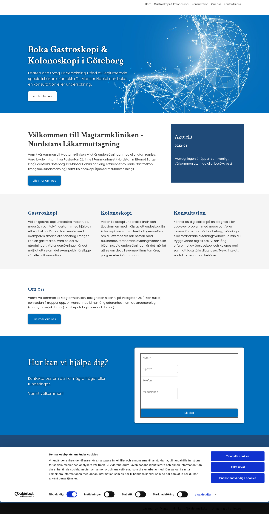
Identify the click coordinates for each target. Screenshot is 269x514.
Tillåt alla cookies (237, 468)
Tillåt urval (238, 479)
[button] (42, 96)
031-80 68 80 (92, 458)
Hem (149, 4)
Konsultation (200, 4)
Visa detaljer (203, 506)
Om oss (216, 4)
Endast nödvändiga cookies (237, 490)
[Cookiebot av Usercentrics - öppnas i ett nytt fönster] (24, 507)
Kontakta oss (232, 4)
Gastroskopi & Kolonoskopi (172, 4)
